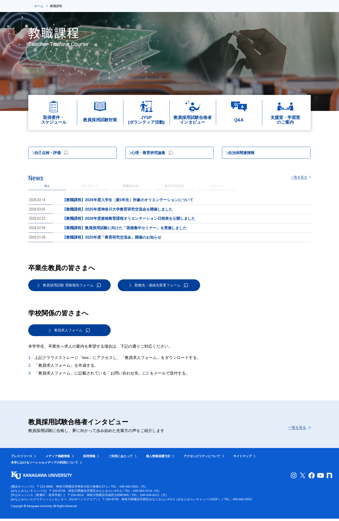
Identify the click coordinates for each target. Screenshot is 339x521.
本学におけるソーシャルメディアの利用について (44, 465)
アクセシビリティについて (202, 458)
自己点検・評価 (56, 153)
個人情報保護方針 (158, 458)
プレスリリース (21, 458)
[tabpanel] (169, 219)
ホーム (38, 6)
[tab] (89, 188)
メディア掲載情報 (57, 458)
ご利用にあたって (120, 458)
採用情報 (89, 458)
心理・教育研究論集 (157, 153)
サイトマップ (242, 458)
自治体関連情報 (246, 153)
